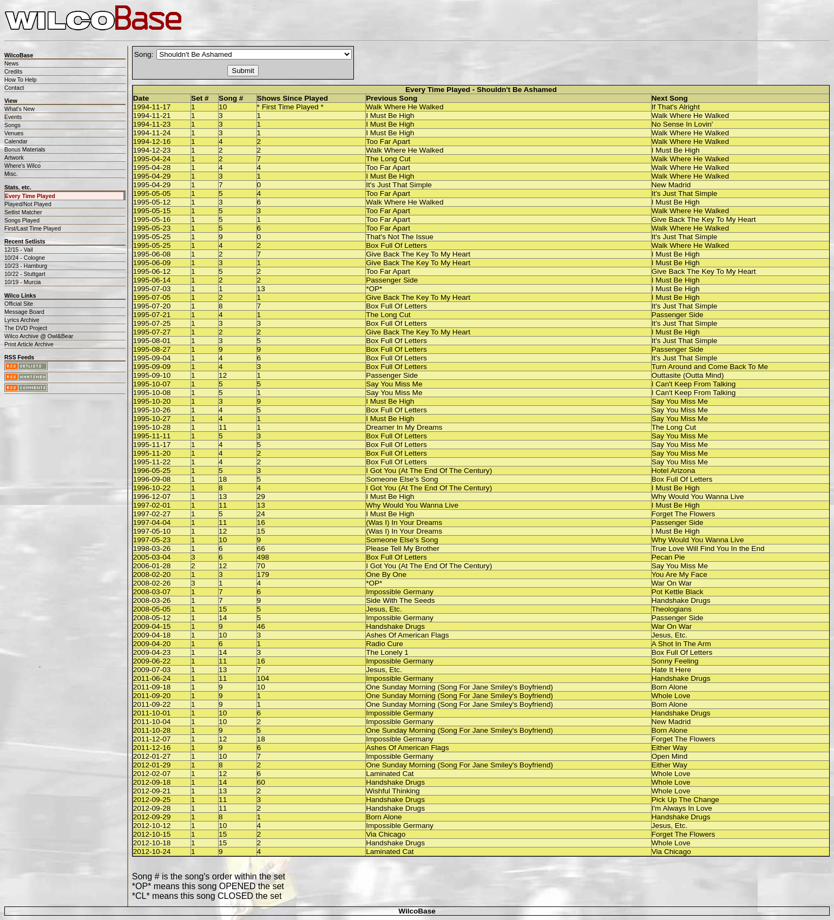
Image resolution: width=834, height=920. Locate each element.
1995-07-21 (152, 315)
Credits (13, 71)
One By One (386, 574)
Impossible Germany (400, 592)
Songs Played (22, 220)
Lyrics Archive (22, 320)
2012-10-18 (152, 843)
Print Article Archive (29, 344)
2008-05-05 (152, 609)
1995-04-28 (152, 167)
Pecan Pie (668, 557)
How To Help (20, 79)
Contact (14, 87)
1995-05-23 (152, 228)
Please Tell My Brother (402, 548)
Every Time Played (30, 196)
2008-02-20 (152, 574)
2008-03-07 (152, 592)
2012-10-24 (152, 851)
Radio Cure (384, 644)
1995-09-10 (152, 375)
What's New (19, 109)
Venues (13, 133)
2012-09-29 (152, 817)
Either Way (669, 748)
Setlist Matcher (23, 212)
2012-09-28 (152, 808)
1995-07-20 (152, 306)
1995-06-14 (152, 280)
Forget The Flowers (683, 514)
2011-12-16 (152, 748)
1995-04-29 (152, 176)
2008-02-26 (152, 583)
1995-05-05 (152, 193)
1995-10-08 (152, 393)
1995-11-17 (152, 445)
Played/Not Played (27, 204)
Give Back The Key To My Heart (704, 219)
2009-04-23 (152, 652)
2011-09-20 (152, 696)
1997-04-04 (152, 522)
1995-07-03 (152, 289)
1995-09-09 (152, 367)
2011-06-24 (152, 678)
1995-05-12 (152, 202)
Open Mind (670, 756)
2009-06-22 (152, 661)
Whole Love (671, 696)
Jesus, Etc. (384, 609)
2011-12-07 (152, 739)
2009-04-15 (152, 626)
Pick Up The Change (685, 800)
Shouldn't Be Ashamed (517, 90)
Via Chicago (385, 834)
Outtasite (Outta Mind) (688, 375)
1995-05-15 (152, 211)
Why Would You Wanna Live (698, 496)
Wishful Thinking (392, 791)
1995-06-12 (152, 271)
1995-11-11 (152, 436)
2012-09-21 (152, 791)
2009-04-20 (152, 644)
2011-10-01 (152, 713)
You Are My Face (679, 574)
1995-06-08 (152, 254)
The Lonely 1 (387, 652)
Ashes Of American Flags (407, 635)
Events (13, 117)
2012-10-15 (152, 834)
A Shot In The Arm (681, 644)
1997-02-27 (152, 514)
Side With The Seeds (400, 600)
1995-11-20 (152, 453)
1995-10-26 (152, 410)
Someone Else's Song (402, 479)
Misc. (11, 173)
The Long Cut (388, 159)
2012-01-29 (152, 765)
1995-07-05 (152, 297)
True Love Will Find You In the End (708, 548)
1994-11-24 (152, 133)
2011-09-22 (152, 704)
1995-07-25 (152, 323)
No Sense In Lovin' (682, 124)
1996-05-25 (152, 470)
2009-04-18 (152, 635)
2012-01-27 (152, 756)
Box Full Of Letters (396, 245)
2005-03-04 (152, 557)
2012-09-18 (152, 782)
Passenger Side (392, 280)
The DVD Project (25, 328)
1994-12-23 (152, 150)
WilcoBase (417, 911)
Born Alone (670, 687)
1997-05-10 (152, 531)
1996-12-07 (152, 496)
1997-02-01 (152, 505)
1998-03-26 (152, 548)
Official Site (18, 303)
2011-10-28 (152, 730)
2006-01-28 (152, 566)
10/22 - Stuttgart (24, 274)
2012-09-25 (152, 800)
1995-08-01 (152, 341)
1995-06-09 (152, 263)
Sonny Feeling (675, 661)
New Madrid (671, 185)
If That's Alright (676, 107)
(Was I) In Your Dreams (404, 522)
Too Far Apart (388, 141)
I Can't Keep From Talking (694, 384)
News (11, 63)
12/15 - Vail (18, 249)
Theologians (672, 609)
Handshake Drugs (681, 600)
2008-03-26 (152, 600)
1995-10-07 (152, 384)
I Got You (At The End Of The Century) (429, 470)
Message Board (24, 311)
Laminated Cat (389, 774)
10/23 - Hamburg (25, 265)
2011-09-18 (152, 687)
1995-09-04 (152, 358)
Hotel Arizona (673, 470)
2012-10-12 (152, 826)
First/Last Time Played (32, 228)
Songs (12, 125)
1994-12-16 (152, 141)
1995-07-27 (152, 332)
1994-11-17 (152, 107)
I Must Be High (390, 115)
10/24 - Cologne (24, 257)
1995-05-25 (152, 237)
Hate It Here (671, 670)
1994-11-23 (152, 124)
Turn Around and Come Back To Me (710, 367)
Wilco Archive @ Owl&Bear (38, 336)
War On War (672, 583)
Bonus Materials (24, 149)
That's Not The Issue (400, 237)
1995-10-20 (152, 401)
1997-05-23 (152, 540)
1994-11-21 (152, 115)
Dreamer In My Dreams (404, 427)
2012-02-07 (152, 774)
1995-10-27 (152, 419)
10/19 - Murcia (22, 282)
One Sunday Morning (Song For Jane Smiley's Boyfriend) (459, 687)
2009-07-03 (152, 670)
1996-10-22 (152, 488)
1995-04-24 (152, 159)
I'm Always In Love (682, 808)
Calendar (16, 141)
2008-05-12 (152, 618)
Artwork (14, 157)
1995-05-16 (152, 219)
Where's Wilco (22, 165)
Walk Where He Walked (404, 107)
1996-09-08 (152, 479)
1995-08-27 (152, 349)
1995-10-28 (152, 427)
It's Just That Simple (399, 185)
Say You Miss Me (394, 384)
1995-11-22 (152, 462)
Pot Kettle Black (678, 592)
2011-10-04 (152, 722)
